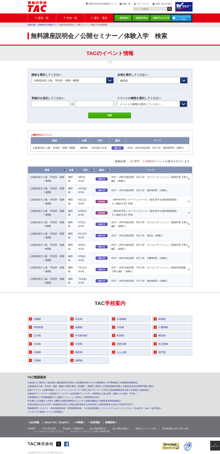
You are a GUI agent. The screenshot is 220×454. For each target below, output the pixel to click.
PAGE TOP (215, 446)
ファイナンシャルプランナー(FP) (71, 390)
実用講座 (58, 412)
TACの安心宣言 (49, 428)
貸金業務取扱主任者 (119, 390)
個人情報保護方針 (98, 428)
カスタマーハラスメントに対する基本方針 (90, 431)
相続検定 (144, 390)
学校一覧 (126, 4)
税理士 (42, 382)
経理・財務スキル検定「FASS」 (122, 393)
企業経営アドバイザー (38, 393)
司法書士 (32, 401)
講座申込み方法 (161, 18)
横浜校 (162, 335)
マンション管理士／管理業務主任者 (81, 397)
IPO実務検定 (113, 382)
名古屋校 (163, 344)
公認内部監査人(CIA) (107, 404)
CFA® (105, 390)
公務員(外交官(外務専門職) (134, 386)
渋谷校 (120, 327)
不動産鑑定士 (34, 397)
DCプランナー (94, 390)
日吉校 (37, 344)
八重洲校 (163, 327)
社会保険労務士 (82, 382)
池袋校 (78, 327)
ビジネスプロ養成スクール (40, 412)
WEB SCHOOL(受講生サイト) (102, 4)
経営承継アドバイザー (81, 393)
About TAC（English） (57, 422)
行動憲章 (32, 428)
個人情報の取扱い (121, 428)
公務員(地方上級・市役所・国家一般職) (46, 386)
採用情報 (95, 422)
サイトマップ (143, 4)
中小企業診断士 (98, 382)
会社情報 (34, 422)
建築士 (61, 397)
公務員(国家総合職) (112, 386)
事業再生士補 (99, 393)
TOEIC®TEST (125, 404)
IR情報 (79, 422)
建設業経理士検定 (65, 382)
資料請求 (124, 18)
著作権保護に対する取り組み (175, 428)
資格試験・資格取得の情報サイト (43, 25)
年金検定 (134, 390)
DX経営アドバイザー (59, 393)
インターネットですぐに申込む (183, 18)
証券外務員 (48, 390)
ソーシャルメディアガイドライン (48, 431)
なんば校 (121, 352)
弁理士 (50, 401)
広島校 (37, 360)
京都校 (37, 352)
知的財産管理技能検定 (110, 401)
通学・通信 (100, 18)
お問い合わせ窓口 (163, 4)
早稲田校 (38, 327)
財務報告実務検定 (129, 382)
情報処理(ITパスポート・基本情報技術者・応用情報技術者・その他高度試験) (63, 408)
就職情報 (110, 422)
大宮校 (78, 344)
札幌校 (37, 319)
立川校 (37, 335)
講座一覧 (43, 18)
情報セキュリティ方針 (145, 428)
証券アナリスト (35, 390)
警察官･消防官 (94, 386)
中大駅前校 (81, 335)
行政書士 (41, 401)
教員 (151, 386)
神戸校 (162, 352)
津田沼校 (121, 344)
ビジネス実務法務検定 (87, 401)
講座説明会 (142, 18)
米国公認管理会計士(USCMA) (82, 404)
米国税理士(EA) (60, 404)
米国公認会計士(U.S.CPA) (39, 404)
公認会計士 (33, 382)
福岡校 (78, 360)
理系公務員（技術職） (75, 386)
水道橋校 (121, 319)
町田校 (120, 335)
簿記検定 (51, 382)
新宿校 (162, 319)
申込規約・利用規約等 (73, 428)
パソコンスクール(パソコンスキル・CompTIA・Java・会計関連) (130, 408)
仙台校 (78, 319)
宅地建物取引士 (48, 397)
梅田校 (78, 352)
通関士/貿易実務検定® (65, 401)
